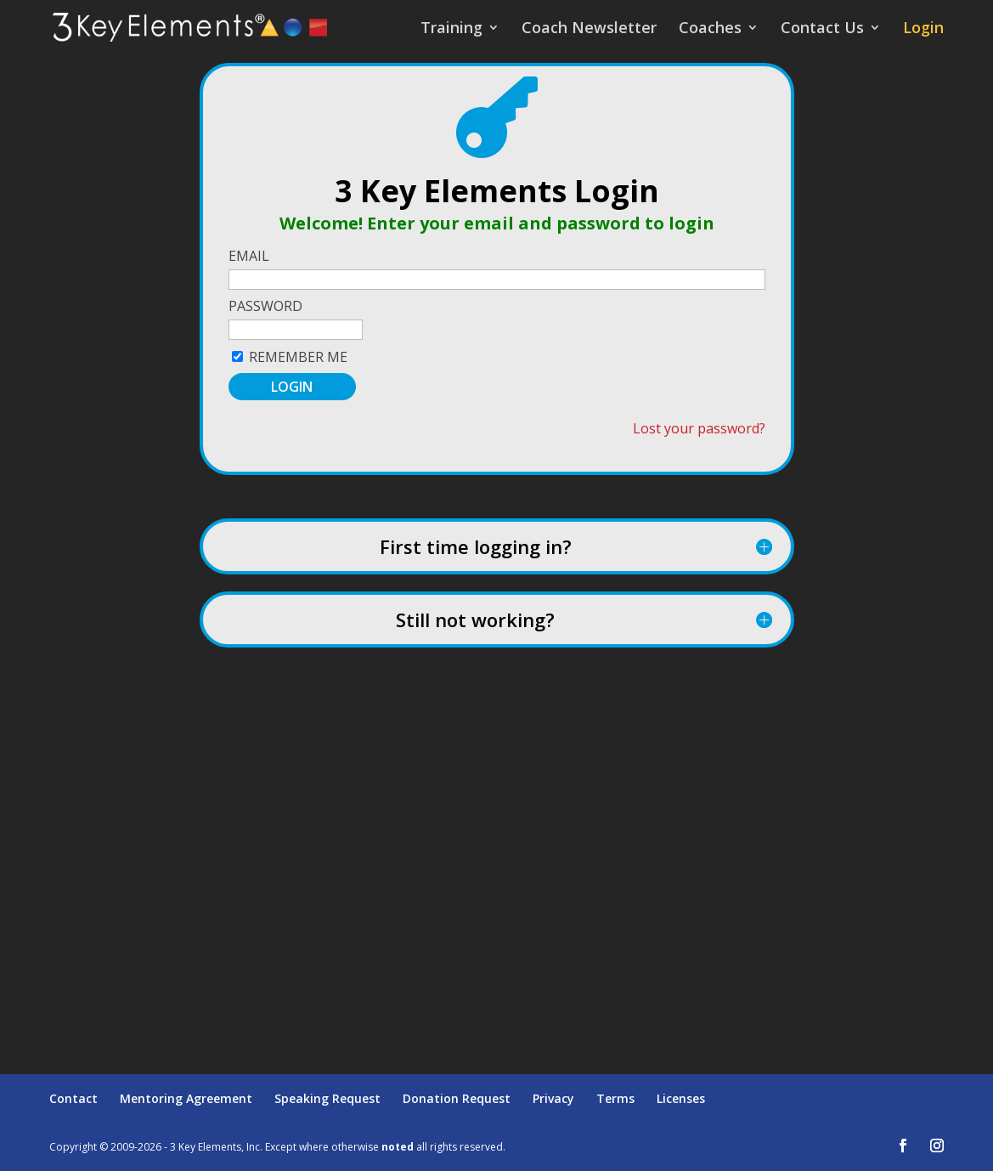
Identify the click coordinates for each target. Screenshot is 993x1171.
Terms (615, 1098)
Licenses (681, 1098)
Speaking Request (327, 1098)
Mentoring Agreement (186, 1098)
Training (451, 29)
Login (923, 29)
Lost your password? (699, 428)
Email (249, 255)
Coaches (710, 29)
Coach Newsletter (589, 29)
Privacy (553, 1098)
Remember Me (298, 357)
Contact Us (822, 29)
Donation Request (457, 1098)
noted (397, 1147)
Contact (73, 1098)
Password (265, 306)
